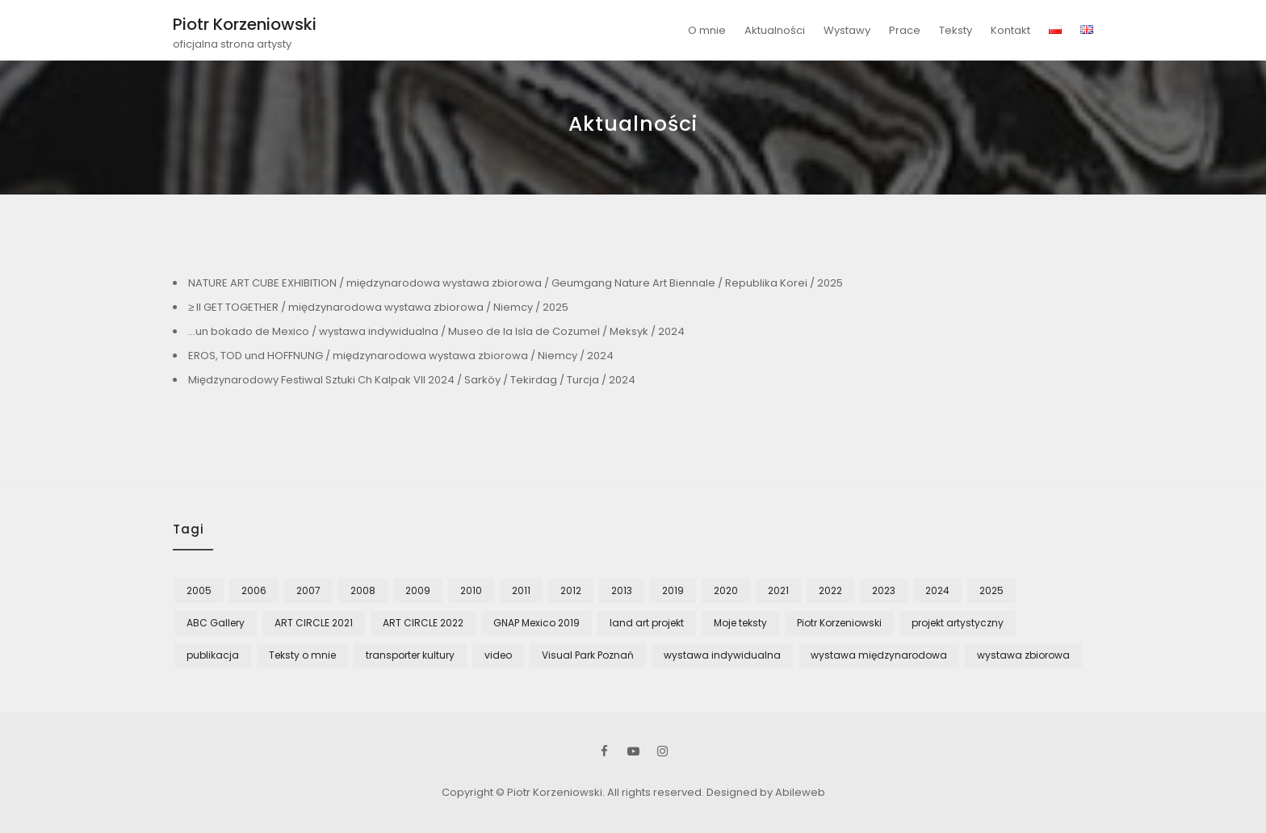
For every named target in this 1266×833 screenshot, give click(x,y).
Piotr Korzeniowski (244, 24)
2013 (621, 590)
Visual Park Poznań (588, 655)
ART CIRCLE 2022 (423, 623)
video (498, 655)
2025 (991, 590)
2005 (199, 590)
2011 (521, 590)
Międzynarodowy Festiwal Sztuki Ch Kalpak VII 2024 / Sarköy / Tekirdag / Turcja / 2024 (411, 379)
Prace (904, 30)
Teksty (955, 30)
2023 (883, 590)
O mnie (707, 30)
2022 (830, 590)
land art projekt (647, 623)
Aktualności (774, 30)
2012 (570, 590)
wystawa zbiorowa (1023, 655)
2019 (673, 590)
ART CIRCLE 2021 (314, 623)
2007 (308, 590)
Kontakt (1010, 30)
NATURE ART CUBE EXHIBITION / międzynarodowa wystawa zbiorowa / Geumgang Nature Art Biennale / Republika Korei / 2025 (515, 283)
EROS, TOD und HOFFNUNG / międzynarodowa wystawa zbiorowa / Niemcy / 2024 (401, 355)
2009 (417, 590)
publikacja (213, 655)
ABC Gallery (216, 623)
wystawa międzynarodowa (879, 655)
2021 (778, 590)
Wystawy (847, 30)
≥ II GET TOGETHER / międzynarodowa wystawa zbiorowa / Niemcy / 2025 (378, 307)
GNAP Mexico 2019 (536, 623)
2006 (253, 590)
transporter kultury (410, 655)
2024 (937, 590)
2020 (726, 590)
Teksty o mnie (302, 655)
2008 (362, 590)
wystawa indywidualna (722, 655)
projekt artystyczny (958, 623)
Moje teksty (740, 623)
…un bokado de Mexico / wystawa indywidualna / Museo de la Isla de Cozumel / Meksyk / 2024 (436, 331)
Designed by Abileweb (765, 792)
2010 (471, 590)
